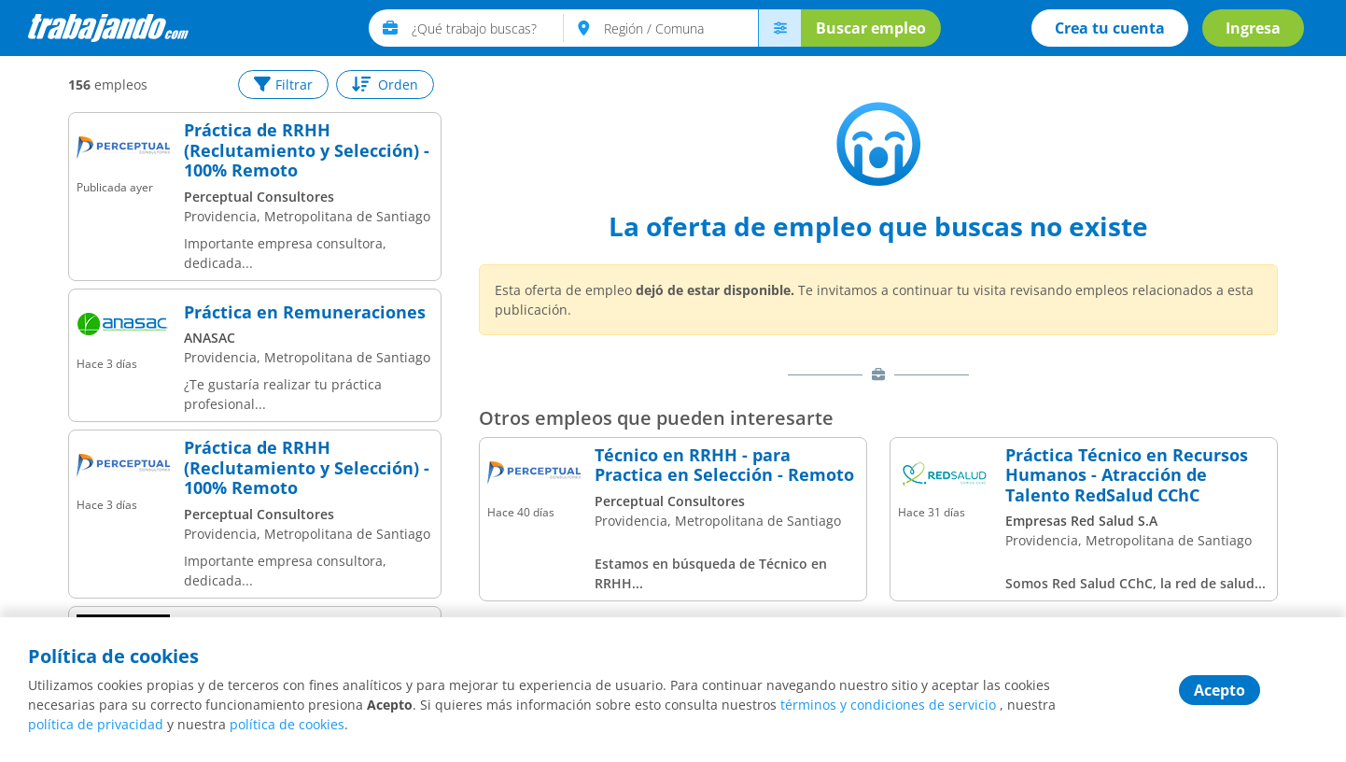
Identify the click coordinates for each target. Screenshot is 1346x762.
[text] (488, 28)
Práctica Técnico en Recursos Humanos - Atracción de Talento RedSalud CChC (1126, 475)
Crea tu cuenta (1110, 28)
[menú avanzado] (779, 28)
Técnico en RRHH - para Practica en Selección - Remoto (724, 465)
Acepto (1219, 690)
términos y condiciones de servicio (888, 704)
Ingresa (1253, 28)
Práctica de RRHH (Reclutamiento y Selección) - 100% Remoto (306, 150)
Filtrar (283, 84)
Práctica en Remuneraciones (305, 313)
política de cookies (287, 724)
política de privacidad (95, 724)
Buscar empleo (871, 28)
